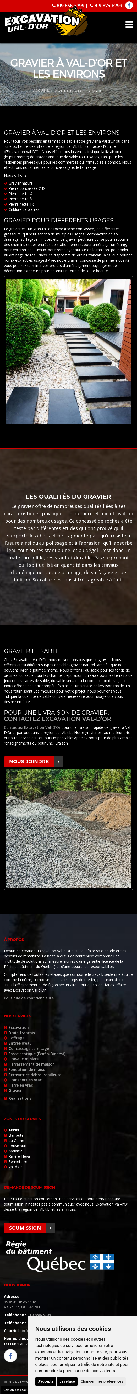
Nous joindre (36, 761)
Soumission (32, 1228)
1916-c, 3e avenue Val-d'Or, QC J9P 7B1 (22, 1304)
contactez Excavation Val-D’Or (57, 718)
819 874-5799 (106, 5)
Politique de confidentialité (29, 997)
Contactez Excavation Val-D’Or (32, 727)
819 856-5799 (68, 5)
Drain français (22, 1032)
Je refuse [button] (67, 1381)
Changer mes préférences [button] (102, 1381)
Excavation (19, 1027)
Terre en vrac (21, 1085)
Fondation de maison (28, 1069)
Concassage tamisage (29, 1048)
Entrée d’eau (20, 1043)
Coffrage (16, 1037)
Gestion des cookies (16, 1390)
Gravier (15, 1090)
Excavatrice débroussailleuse (35, 1074)
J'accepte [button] (46, 1381)
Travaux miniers (24, 1058)
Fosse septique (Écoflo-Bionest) (37, 1053)
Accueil (41, 90)
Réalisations (20, 1098)
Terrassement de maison (32, 1064)
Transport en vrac (25, 1079)
